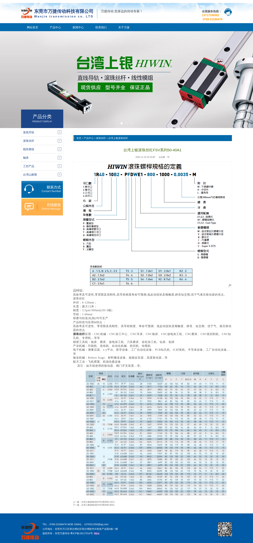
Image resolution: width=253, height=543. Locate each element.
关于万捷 (123, 27)
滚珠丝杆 (101, 138)
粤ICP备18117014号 (81, 533)
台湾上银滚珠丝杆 (118, 138)
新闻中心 (78, 27)
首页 (78, 138)
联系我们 (101, 27)
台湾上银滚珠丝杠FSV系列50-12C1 (98, 502)
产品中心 (55, 27)
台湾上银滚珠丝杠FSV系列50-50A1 (98, 505)
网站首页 (32, 27)
